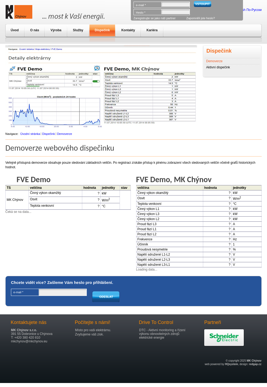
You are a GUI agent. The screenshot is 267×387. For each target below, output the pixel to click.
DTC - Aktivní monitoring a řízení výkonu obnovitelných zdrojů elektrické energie (162, 333)
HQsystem (231, 364)
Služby (78, 30)
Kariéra (152, 30)
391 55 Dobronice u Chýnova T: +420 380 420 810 (31, 333)
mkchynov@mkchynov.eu (29, 341)
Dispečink (102, 30)
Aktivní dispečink (218, 67)
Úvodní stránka (30, 133)
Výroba (55, 30)
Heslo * (140, 12)
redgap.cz (255, 364)
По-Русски (254, 10)
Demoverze (214, 61)
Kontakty (128, 30)
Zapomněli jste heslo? (200, 18)
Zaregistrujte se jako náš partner (155, 18)
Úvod (15, 30)
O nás (34, 30)
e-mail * (141, 5)
